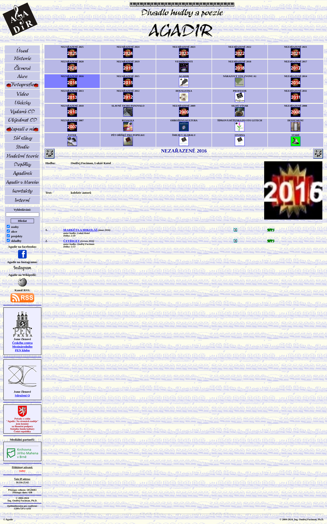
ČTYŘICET (71, 241)
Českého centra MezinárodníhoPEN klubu (22, 346)
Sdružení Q (22, 395)
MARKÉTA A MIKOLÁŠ (80, 230)
